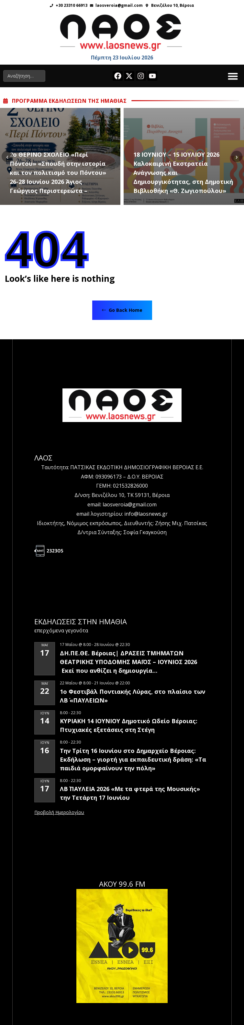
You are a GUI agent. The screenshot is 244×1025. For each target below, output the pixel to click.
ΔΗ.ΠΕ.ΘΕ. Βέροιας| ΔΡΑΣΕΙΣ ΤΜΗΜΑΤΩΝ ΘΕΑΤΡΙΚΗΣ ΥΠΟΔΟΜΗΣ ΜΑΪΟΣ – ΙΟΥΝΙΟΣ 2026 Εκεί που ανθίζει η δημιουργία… (128, 661)
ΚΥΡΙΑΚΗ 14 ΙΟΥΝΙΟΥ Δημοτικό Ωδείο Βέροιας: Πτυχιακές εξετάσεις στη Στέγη (128, 725)
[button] (233, 76)
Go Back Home (122, 310)
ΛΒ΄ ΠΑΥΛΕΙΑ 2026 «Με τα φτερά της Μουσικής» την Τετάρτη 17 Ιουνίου (130, 793)
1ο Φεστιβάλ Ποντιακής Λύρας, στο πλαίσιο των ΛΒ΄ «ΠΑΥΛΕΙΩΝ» (132, 696)
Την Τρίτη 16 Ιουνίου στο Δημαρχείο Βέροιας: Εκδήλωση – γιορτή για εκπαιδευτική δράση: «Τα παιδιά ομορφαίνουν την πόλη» (133, 759)
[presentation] (7, 156)
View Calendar (59, 813)
